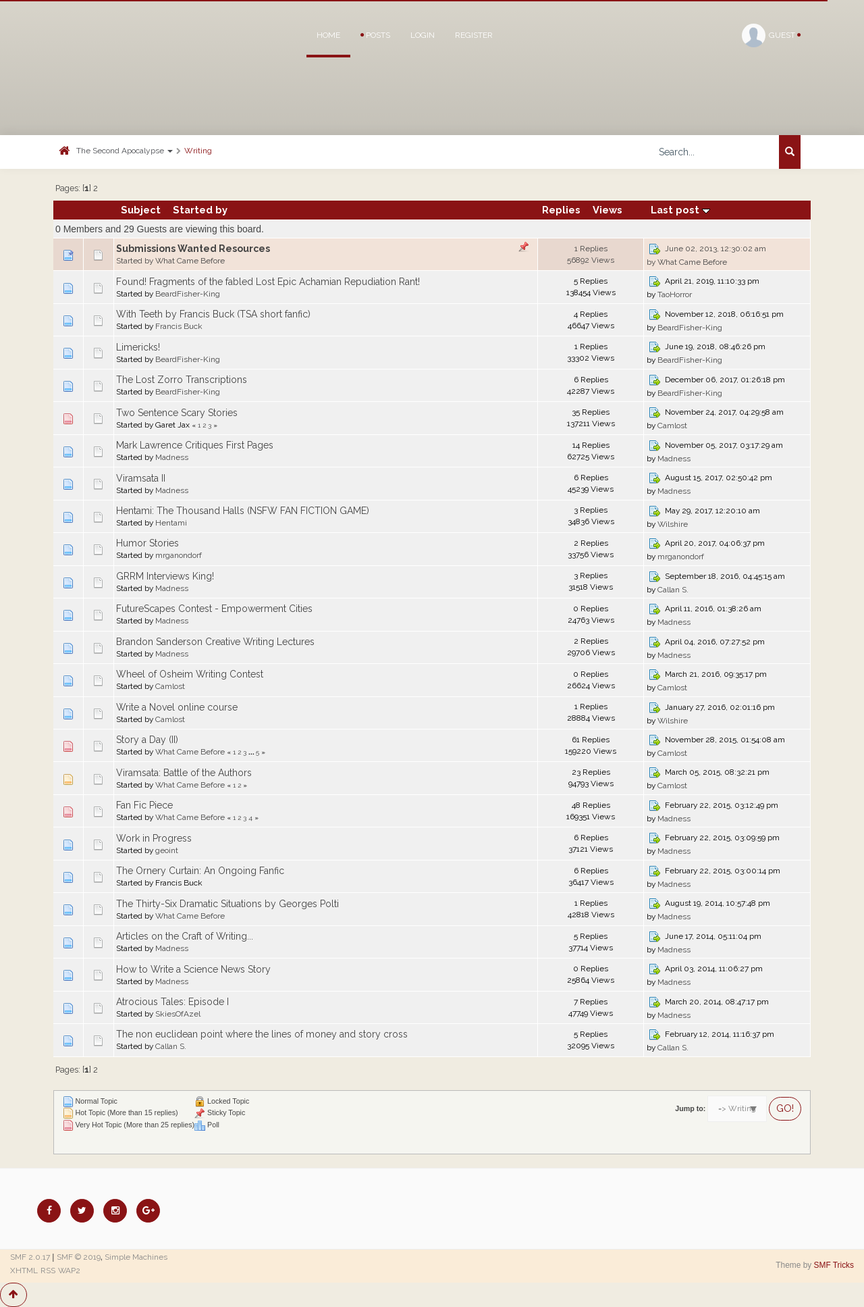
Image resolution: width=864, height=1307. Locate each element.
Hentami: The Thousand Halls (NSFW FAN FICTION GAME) (242, 510)
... (252, 752)
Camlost (672, 425)
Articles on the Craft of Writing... (184, 936)
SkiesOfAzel (177, 1014)
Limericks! (138, 347)
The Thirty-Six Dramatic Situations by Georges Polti (227, 903)
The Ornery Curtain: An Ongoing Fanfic (200, 870)
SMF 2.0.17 (30, 1257)
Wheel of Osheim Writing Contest (189, 674)
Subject (141, 209)
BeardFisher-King (187, 294)
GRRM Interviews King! (165, 576)
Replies (561, 209)
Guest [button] (771, 35)
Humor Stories (147, 543)
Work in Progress (154, 838)
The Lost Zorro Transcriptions (181, 379)
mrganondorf (178, 555)
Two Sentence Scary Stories (177, 412)
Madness (171, 457)
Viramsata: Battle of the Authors (184, 772)
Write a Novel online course (177, 707)
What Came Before (190, 260)
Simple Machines (136, 1257)
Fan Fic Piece (144, 805)
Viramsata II (140, 478)
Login (422, 35)
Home (328, 35)
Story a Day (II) (147, 739)
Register (474, 35)
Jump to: (690, 1108)
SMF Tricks (834, 1265)
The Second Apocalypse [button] (124, 150)
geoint (166, 850)
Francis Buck (178, 326)
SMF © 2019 (79, 1257)
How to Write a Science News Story (193, 969)
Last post (680, 209)
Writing (198, 150)
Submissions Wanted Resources (193, 248)
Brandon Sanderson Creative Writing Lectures (215, 641)
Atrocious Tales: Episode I (172, 1001)
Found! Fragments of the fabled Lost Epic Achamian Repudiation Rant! (268, 281)
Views (607, 209)
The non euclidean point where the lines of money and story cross (262, 1034)
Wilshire (672, 524)
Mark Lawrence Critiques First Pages (194, 445)
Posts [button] (375, 35)
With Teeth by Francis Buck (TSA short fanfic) (213, 314)
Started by (200, 209)
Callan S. (672, 589)
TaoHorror (674, 294)
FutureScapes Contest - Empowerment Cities (214, 608)
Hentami (171, 523)
